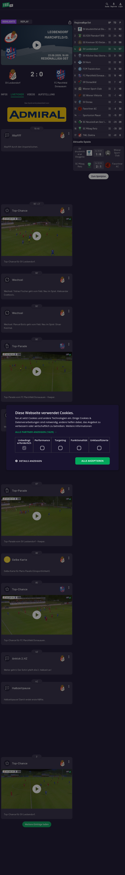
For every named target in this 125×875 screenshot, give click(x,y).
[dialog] (62, 437)
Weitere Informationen (79, 426)
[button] (62, 431)
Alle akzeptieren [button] (92, 460)
